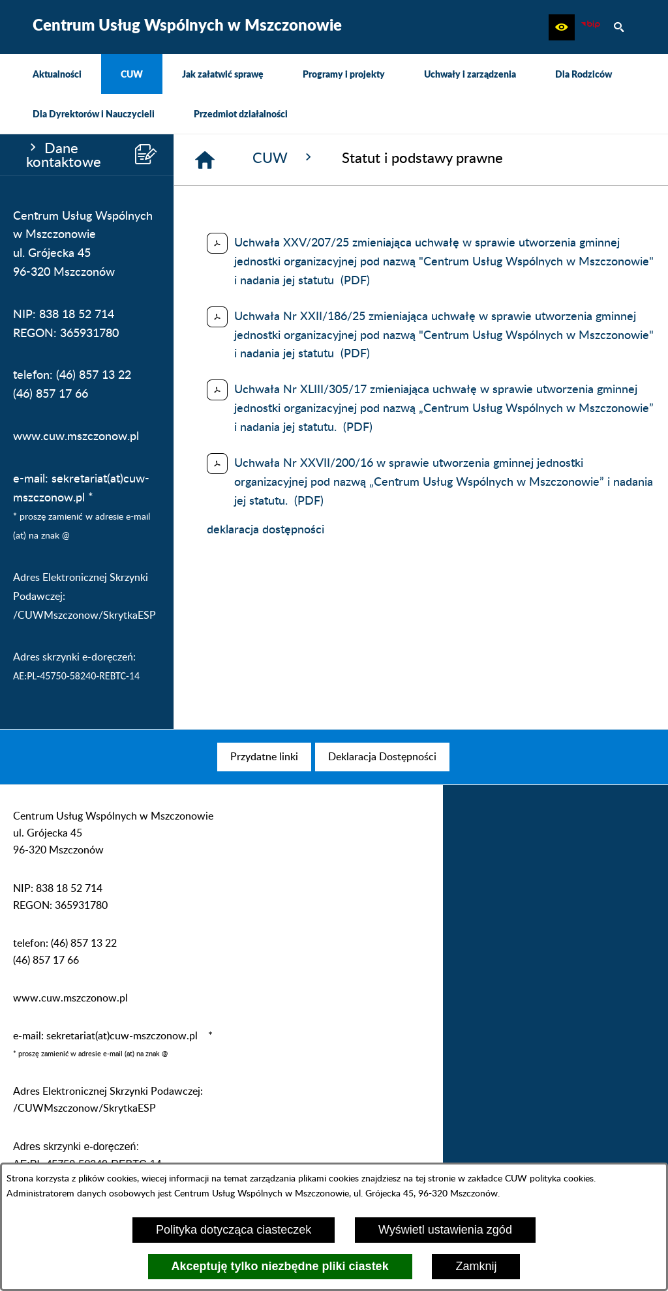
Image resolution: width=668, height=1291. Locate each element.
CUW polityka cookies (549, 1178)
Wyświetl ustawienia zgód (445, 1229)
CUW (284, 158)
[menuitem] (57, 74)
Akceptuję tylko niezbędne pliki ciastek (280, 1266)
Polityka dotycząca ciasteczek (233, 1229)
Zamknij (475, 1266)
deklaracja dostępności (265, 530)
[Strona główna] (204, 159)
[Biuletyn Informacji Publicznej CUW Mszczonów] (590, 27)
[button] (562, 27)
